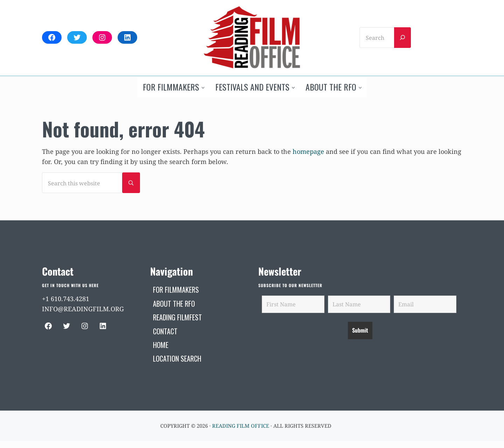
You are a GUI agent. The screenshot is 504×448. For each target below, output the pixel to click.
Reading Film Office (240, 425)
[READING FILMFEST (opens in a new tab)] (177, 317)
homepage (308, 151)
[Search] (402, 37)
